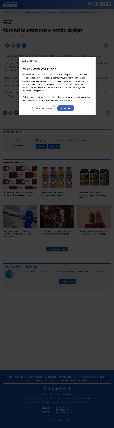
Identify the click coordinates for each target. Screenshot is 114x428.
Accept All (66, 108)
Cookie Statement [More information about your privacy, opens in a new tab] (63, 100)
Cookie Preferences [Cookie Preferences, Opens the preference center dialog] (43, 108)
